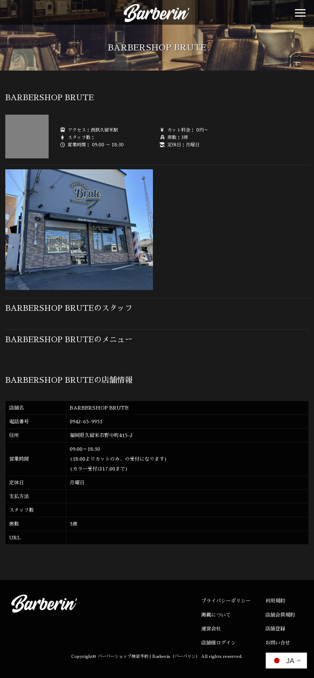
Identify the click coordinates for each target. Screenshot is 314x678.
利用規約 (275, 600)
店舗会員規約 (280, 614)
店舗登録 (275, 628)
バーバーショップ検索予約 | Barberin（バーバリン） (149, 656)
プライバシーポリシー (226, 600)
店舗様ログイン (218, 642)
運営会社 (211, 628)
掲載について (216, 614)
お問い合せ (277, 642)
